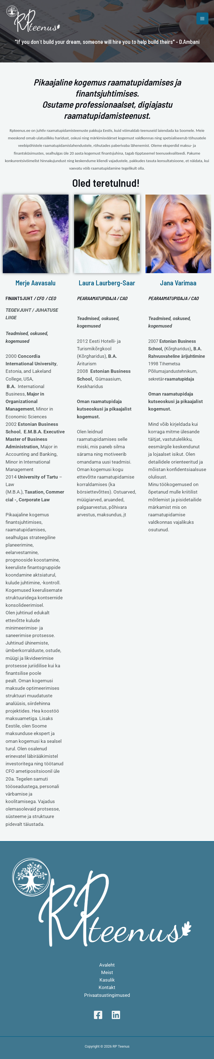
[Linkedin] (115, 1014)
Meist (107, 972)
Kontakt (107, 987)
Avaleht (107, 965)
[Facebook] (98, 1014)
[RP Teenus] (33, 18)
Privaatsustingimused (107, 995)
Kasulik (107, 980)
